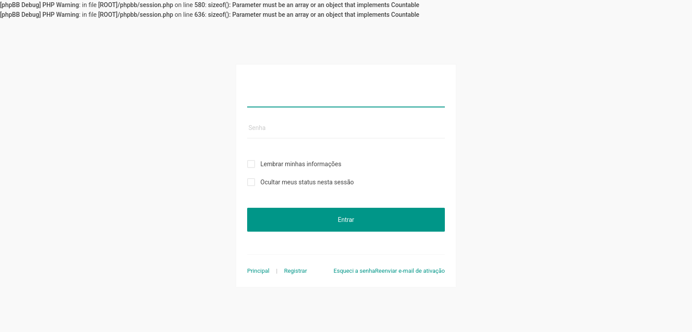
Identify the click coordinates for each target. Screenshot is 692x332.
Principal (258, 270)
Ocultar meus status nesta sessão (307, 182)
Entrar (346, 219)
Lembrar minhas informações (300, 164)
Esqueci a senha (354, 270)
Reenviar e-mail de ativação (410, 270)
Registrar (295, 270)
